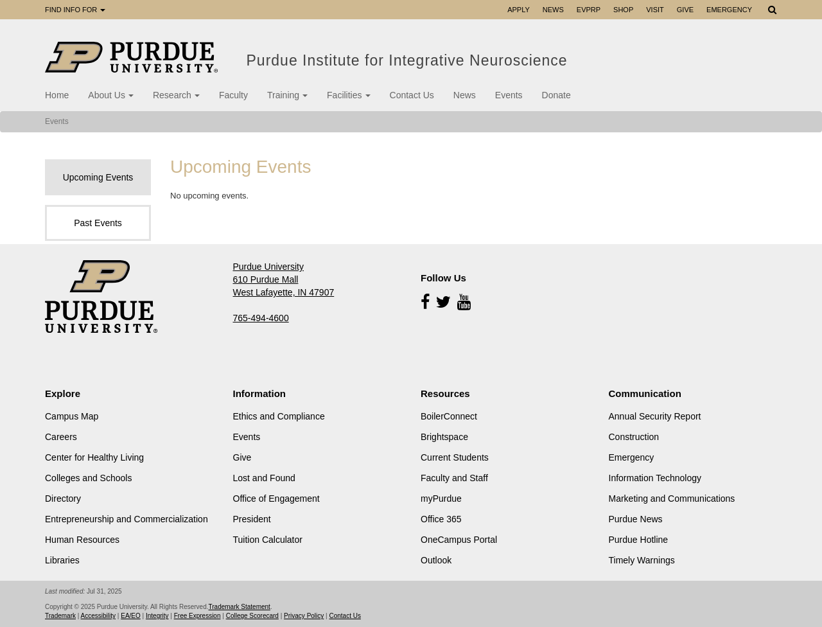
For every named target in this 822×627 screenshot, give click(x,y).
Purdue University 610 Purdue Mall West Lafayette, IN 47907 (284, 279)
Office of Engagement (276, 498)
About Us (111, 95)
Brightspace (444, 437)
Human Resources (82, 539)
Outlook (436, 560)
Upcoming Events (98, 177)
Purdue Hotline (639, 539)
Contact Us (412, 95)
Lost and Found (264, 478)
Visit (655, 9)
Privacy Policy (304, 615)
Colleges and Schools (88, 478)
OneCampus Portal (459, 539)
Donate (556, 95)
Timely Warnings (642, 560)
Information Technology (655, 478)
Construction (634, 437)
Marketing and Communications (672, 498)
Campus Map (71, 416)
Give (685, 9)
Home (57, 95)
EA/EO (131, 615)
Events (509, 95)
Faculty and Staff (454, 478)
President (252, 519)
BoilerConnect (449, 416)
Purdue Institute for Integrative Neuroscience (410, 60)
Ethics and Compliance (279, 416)
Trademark (60, 615)
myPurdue (441, 498)
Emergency (729, 9)
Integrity (157, 615)
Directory (63, 498)
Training (287, 95)
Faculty (233, 95)
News (553, 9)
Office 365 (441, 519)
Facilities (348, 95)
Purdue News (636, 519)
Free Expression (197, 615)
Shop (623, 9)
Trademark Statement (239, 606)
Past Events (98, 223)
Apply (518, 9)
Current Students (455, 457)
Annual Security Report (655, 416)
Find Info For (75, 9)
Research (176, 95)
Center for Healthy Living (94, 457)
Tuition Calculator (267, 539)
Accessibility (98, 615)
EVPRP (588, 9)
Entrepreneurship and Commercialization (126, 519)
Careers (61, 437)
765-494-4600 (261, 318)
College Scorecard (252, 615)
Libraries (62, 560)
